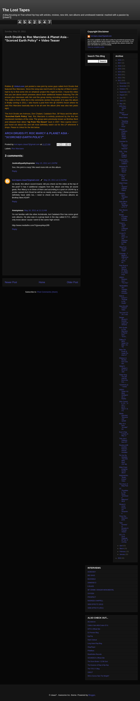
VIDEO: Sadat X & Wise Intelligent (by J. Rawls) (123, 394)
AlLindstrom (92, 622)
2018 (119, 60)
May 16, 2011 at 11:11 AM (35, 210)
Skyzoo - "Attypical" (123, 113)
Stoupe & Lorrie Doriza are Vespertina (123, 508)
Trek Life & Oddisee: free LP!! (123, 440)
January (122, 554)
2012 (119, 78)
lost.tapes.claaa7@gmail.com (25, 180)
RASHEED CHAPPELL (95, 601)
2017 (119, 63)
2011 (119, 80)
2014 (119, 72)
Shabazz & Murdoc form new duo (123, 360)
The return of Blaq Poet (123, 485)
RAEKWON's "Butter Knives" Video (123, 478)
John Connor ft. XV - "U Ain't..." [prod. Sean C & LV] (123, 406)
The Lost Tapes (16, 10)
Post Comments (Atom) (47, 292)
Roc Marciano (18, 148)
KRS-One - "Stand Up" (123, 108)
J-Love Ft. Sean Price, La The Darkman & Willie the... (123, 238)
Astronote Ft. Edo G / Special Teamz (123, 169)
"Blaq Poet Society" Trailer (123, 249)
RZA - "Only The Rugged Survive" (123, 154)
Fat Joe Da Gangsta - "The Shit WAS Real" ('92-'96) (123, 459)
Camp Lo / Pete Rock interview (123, 177)
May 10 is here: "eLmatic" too (123, 426)
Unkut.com (19, 86)
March (122, 548)
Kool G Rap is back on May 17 (123, 434)
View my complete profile (96, 47)
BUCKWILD (92, 579)
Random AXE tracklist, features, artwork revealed (123, 448)
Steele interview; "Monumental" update (123, 417)
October (122, 89)
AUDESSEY (92, 572)
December (123, 83)
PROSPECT (92, 597)
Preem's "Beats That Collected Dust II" (123, 226)
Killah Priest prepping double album (123, 470)
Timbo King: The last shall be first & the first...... (123, 378)
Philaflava (91, 651)
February (123, 551)
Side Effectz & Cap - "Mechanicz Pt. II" (123, 204)
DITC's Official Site (94, 629)
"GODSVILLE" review (123, 386)
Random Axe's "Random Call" (123, 196)
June (121, 101)
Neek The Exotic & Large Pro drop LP (123, 352)
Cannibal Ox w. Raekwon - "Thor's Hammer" (123, 145)
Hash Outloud (92, 640)
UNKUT (90, 672)
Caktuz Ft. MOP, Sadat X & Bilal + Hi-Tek (123, 343)
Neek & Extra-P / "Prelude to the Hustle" (123, 299)
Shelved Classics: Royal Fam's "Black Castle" (123, 134)
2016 (119, 66)
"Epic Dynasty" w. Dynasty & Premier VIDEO (123, 527)
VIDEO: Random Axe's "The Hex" (123, 280)
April (121, 546)
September (123, 92)
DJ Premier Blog (93, 632)
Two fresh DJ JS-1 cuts (123, 313)
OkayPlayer (91, 647)
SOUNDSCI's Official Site (96, 658)
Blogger (91, 695)
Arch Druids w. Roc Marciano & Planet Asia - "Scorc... (123, 332)
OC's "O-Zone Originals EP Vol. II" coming (123, 538)
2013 (119, 75)
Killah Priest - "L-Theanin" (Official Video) (123, 186)
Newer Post (11, 282)
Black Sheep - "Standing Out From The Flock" (123, 122)
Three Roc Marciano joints (123, 518)
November (123, 86)
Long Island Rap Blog (95, 643)
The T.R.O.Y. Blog (94, 669)
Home (42, 282)
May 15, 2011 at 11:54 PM (55, 180)
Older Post (72, 282)
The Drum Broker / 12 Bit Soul (98, 661)
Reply (14, 171)
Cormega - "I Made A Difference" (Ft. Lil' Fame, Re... (123, 258)
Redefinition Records (95, 654)
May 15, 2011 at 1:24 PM (46, 163)
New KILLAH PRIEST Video (123, 308)
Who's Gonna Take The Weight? (98, 676)
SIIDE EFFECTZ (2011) (96, 608)
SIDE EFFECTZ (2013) (95, 604)
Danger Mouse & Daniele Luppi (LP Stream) (123, 321)
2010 (119, 558)
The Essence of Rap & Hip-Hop (98, 665)
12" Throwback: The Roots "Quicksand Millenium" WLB (123, 495)
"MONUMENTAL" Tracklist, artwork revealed (123, 289)
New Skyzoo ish (123, 211)
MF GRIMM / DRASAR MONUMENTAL (101, 590)
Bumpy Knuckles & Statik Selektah (123, 217)
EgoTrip (90, 636)
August (122, 95)
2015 (119, 69)
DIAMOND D (92, 583)
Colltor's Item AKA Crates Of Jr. (98, 625)
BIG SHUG (91, 575)
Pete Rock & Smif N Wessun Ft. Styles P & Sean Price (123, 270)
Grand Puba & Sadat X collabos (123, 161)
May (121, 104)
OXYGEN (91, 593)
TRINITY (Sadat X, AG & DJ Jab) (123, 369)
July (121, 98)
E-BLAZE (91, 586)
